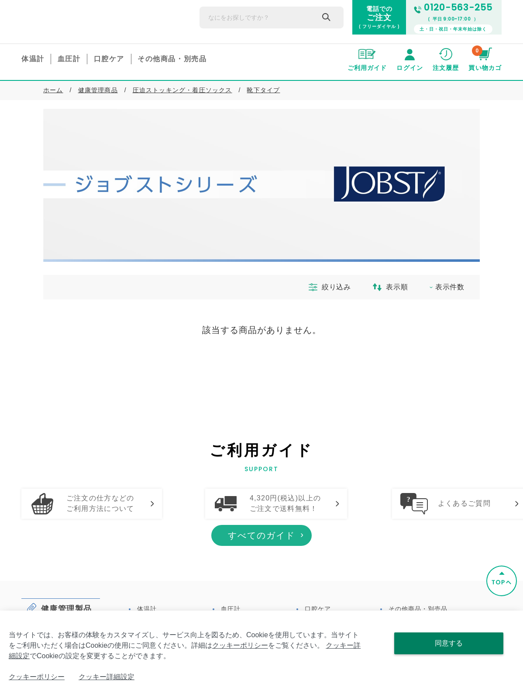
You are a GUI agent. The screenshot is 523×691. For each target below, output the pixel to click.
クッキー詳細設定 (106, 677)
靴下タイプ (263, 90)
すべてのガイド (261, 569)
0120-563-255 (453, 7)
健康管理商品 (98, 90)
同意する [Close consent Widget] (449, 643)
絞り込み (326, 287)
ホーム (53, 90)
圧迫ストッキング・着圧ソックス (182, 90)
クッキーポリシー (240, 645)
